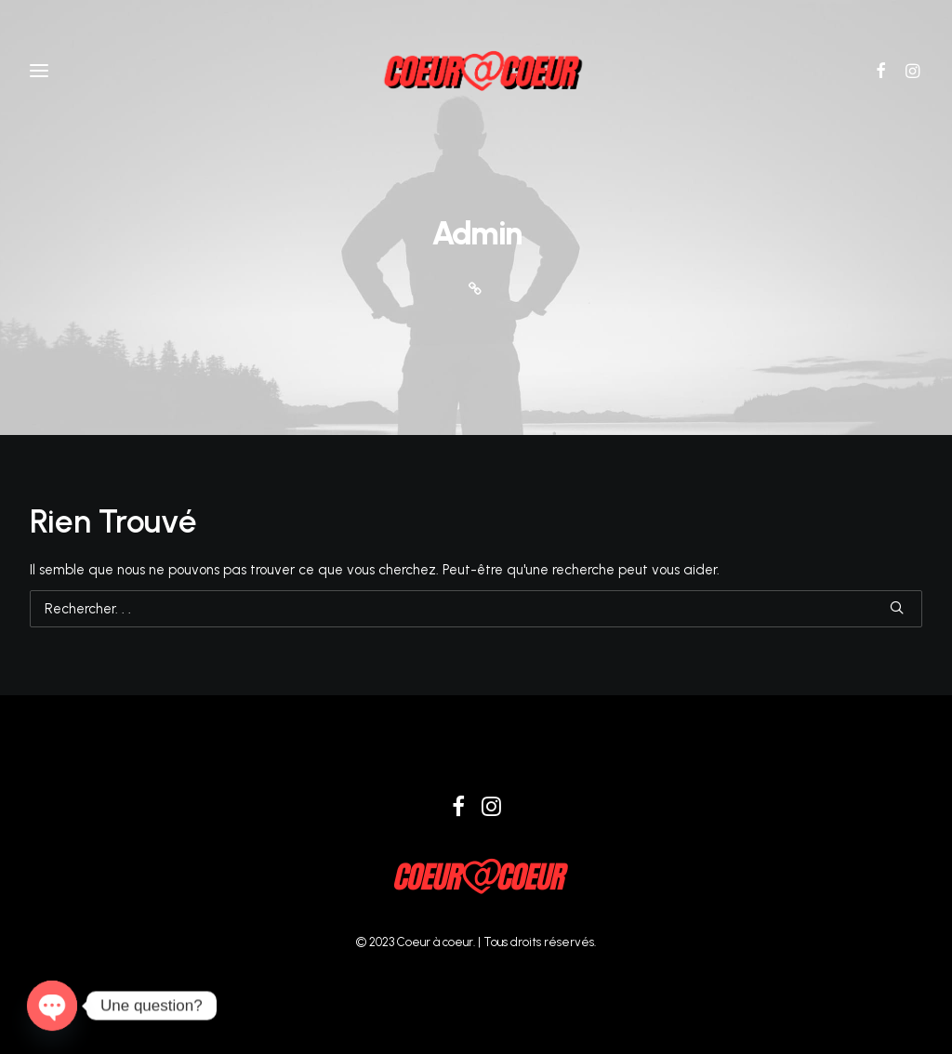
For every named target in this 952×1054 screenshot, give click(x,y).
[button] (887, 70)
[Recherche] (476, 608)
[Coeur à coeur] (476, 70)
